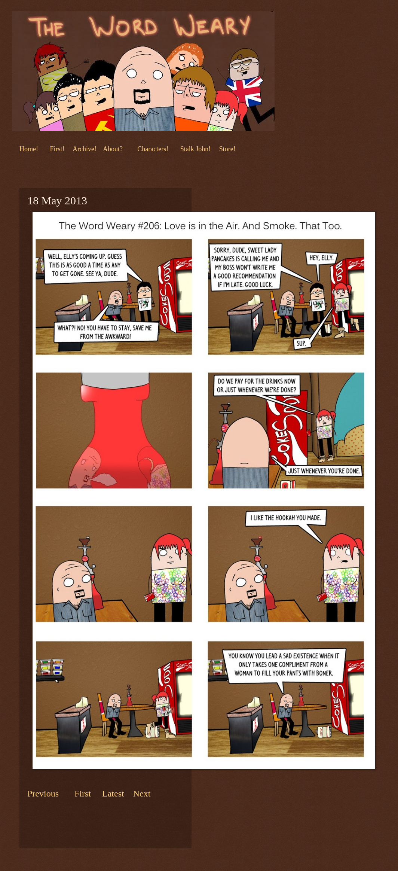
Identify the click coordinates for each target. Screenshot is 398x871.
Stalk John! (196, 149)
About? (112, 149)
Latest (113, 793)
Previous (43, 793)
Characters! (152, 149)
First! (58, 149)
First (83, 793)
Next (141, 793)
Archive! (85, 149)
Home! (28, 149)
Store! (227, 149)
